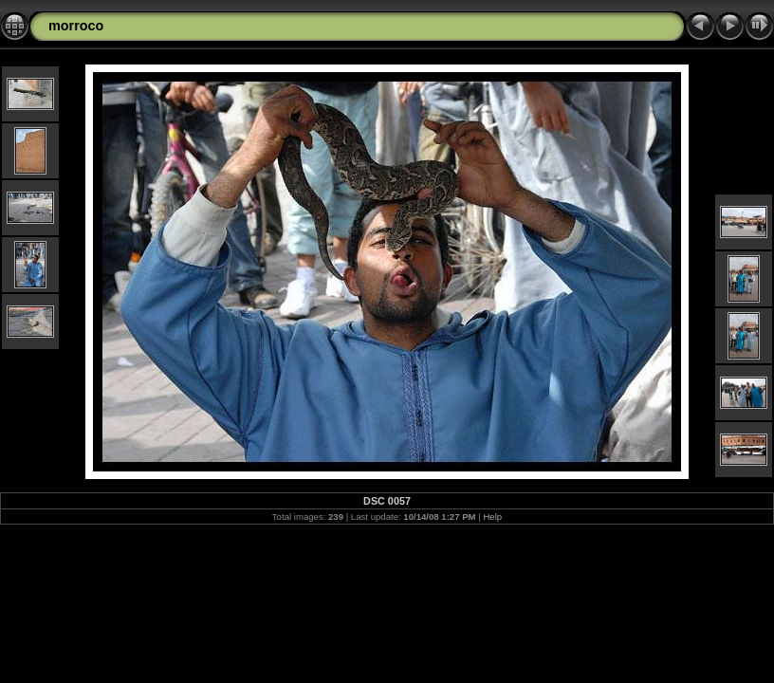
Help (492, 516)
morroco (75, 25)
